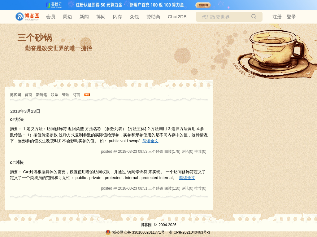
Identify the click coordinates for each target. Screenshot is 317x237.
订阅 (76, 95)
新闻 (84, 16)
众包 (134, 16)
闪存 (117, 16)
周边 (67, 16)
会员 (50, 16)
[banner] (24, 16)
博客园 (15, 95)
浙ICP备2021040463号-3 (189, 232)
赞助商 (153, 16)
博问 (101, 16)
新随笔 (41, 95)
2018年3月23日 (25, 111)
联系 (54, 95)
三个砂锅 (34, 37)
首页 (28, 95)
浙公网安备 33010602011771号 (135, 232)
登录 (291, 16)
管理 (65, 95)
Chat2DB (177, 16)
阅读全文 (150, 140)
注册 (277, 16)
